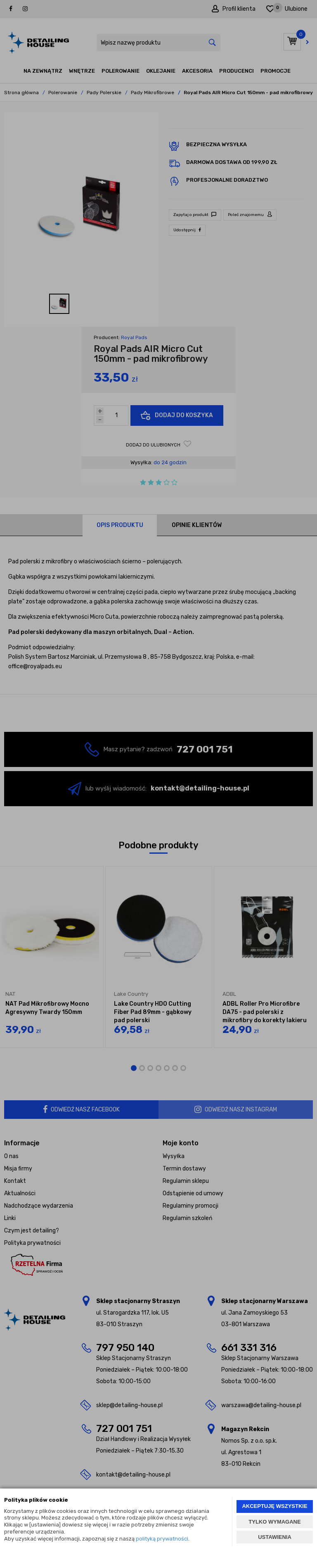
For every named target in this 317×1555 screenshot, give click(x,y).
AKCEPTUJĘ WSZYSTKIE (274, 1506)
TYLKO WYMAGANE (274, 1522)
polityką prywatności (162, 1539)
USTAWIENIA (274, 1537)
